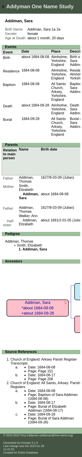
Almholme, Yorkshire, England (59, 61)
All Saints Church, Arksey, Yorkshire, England (59, 91)
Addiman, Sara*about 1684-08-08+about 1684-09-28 (37, 307)
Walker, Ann (28, 216)
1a (54, 29)
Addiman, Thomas (26, 179)
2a (58, 29)
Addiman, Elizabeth (28, 222)
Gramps (26, 442)
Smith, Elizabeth (26, 188)
